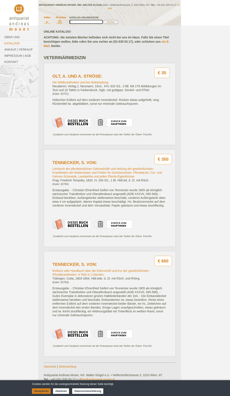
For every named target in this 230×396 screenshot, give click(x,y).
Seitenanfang (67, 366)
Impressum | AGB (17, 55)
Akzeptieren (41, 391)
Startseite (50, 366)
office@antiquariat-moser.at (96, 379)
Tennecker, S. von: (74, 162)
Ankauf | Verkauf (18, 49)
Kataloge (12, 43)
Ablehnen (61, 391)
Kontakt (11, 62)
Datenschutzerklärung (87, 391)
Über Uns (12, 37)
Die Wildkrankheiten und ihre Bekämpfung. (80, 82)
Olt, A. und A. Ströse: (77, 76)
